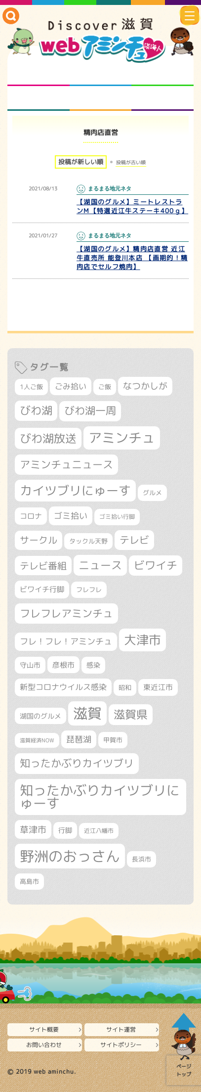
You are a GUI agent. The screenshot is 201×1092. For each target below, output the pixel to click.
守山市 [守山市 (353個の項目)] (30, 665)
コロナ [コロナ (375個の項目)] (31, 516)
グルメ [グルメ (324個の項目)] (152, 492)
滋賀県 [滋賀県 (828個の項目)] (131, 714)
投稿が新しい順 (80, 161)
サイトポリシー (121, 1045)
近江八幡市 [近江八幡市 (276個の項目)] (99, 830)
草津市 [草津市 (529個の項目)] (33, 829)
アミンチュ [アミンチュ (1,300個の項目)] (121, 437)
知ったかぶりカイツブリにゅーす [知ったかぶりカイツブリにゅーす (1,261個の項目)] (100, 797)
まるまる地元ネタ (38, 98)
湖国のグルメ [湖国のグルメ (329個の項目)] (40, 716)
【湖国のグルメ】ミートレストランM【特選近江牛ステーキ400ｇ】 (132, 206)
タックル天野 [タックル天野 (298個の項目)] (88, 541)
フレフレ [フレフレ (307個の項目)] (89, 589)
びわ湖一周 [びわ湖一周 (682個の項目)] (90, 411)
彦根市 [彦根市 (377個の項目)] (63, 665)
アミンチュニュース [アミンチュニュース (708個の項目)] (66, 464)
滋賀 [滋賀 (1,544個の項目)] (87, 713)
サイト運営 (121, 1029)
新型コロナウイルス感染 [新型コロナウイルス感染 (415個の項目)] (63, 687)
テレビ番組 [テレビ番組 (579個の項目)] (43, 565)
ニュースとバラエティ (162, 98)
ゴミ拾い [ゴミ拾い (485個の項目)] (70, 515)
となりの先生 (101, 73)
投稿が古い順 (131, 162)
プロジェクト (101, 98)
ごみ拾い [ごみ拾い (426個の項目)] (70, 386)
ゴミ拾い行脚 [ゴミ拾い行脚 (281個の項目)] (117, 516)
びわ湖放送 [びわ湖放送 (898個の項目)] (48, 438)
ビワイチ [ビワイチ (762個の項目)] (155, 565)
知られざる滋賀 (38, 73)
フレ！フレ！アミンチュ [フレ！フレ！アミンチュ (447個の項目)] (66, 641)
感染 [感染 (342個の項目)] (93, 665)
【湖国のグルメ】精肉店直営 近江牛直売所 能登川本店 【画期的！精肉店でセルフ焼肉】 (132, 257)
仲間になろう (162, 73)
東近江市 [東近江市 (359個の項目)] (158, 687)
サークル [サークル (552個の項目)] (38, 540)
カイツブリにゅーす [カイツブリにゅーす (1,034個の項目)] (75, 490)
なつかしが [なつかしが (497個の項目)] (145, 386)
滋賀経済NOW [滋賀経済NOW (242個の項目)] (37, 740)
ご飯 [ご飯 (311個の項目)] (104, 386)
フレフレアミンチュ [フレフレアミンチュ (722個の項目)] (66, 613)
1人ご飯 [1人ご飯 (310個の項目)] (31, 386)
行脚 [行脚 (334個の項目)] (65, 830)
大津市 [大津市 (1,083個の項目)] (142, 639)
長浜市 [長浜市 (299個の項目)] (141, 859)
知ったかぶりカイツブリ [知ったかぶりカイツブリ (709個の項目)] (77, 763)
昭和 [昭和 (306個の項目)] (125, 687)
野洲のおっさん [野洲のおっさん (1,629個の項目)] (70, 856)
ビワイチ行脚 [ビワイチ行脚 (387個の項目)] (42, 589)
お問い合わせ (44, 1045)
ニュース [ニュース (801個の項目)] (100, 565)
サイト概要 (44, 1029)
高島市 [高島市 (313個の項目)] (29, 881)
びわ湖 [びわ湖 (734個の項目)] (36, 410)
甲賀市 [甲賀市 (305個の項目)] (112, 739)
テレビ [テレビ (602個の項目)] (134, 539)
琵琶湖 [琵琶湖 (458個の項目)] (78, 739)
